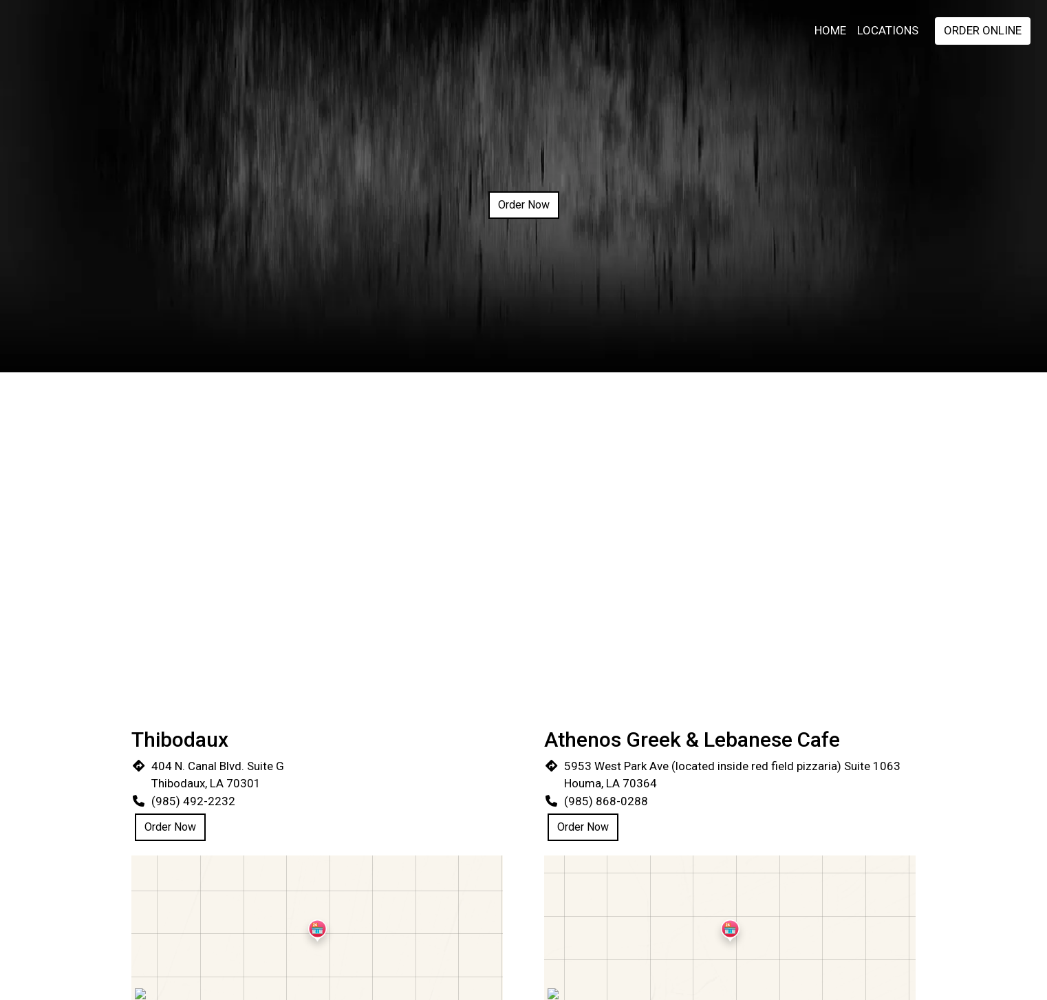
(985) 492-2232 (193, 801)
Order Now (524, 204)
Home (830, 30)
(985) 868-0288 (606, 801)
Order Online (983, 30)
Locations (887, 30)
